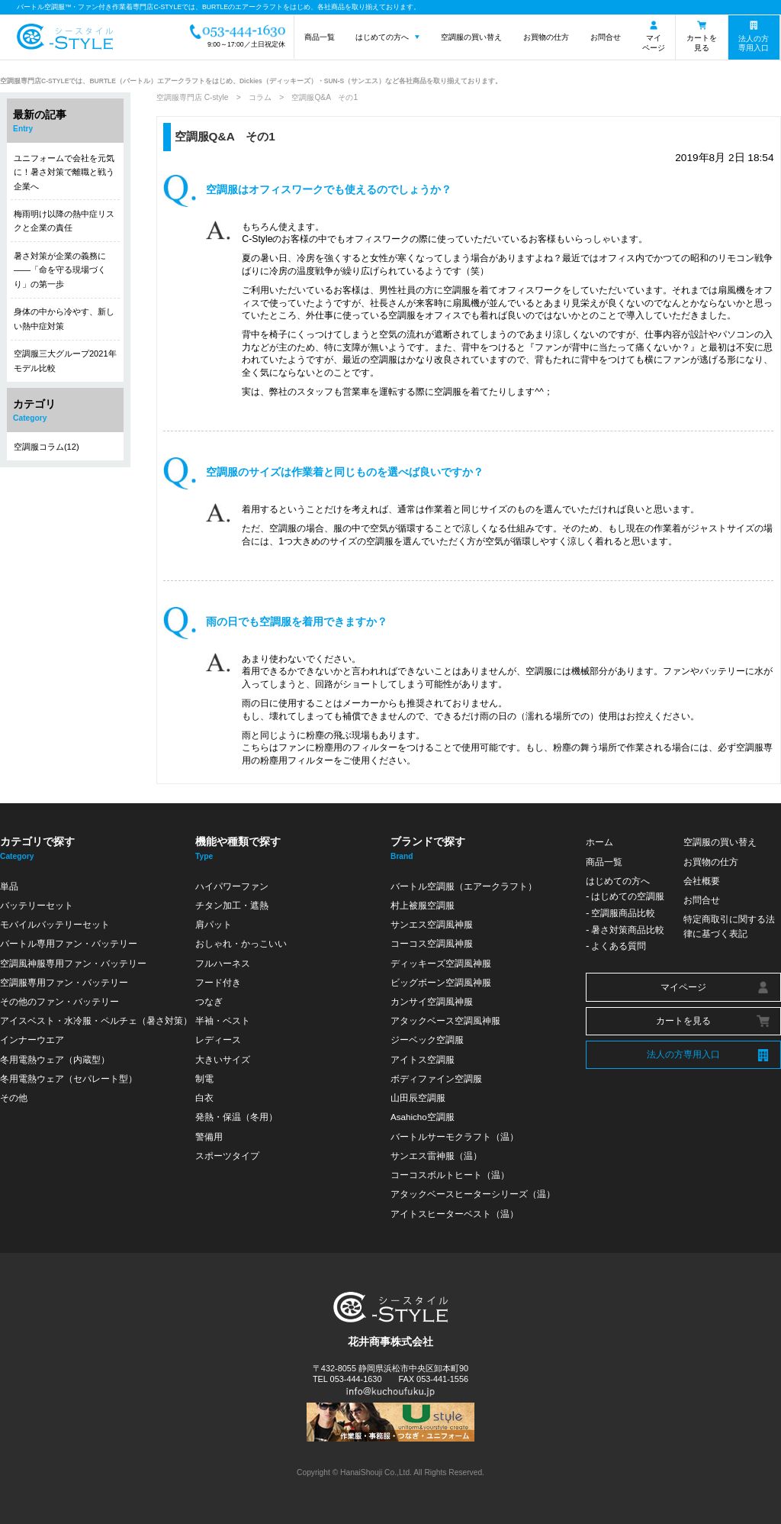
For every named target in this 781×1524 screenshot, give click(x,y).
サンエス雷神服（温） (436, 1156)
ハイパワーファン (231, 886)
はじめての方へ (382, 37)
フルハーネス (222, 963)
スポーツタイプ (227, 1156)
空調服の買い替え (471, 37)
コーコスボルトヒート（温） (449, 1175)
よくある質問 (618, 946)
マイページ (653, 43)
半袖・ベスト (222, 1020)
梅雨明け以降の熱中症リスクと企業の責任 (64, 220)
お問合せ (605, 37)
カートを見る (701, 43)
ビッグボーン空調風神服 (440, 982)
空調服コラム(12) (46, 446)
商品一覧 (319, 37)
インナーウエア (32, 1040)
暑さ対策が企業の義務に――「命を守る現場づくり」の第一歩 (60, 270)
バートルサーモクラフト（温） (454, 1136)
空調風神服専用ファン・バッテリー (73, 963)
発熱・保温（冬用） (236, 1117)
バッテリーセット (36, 905)
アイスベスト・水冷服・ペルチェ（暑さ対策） (96, 1020)
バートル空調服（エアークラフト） (463, 886)
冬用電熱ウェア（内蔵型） (55, 1059)
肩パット (213, 924)
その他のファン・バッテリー (59, 1001)
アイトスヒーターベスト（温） (454, 1214)
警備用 (209, 1136)
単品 (9, 886)
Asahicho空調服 (422, 1117)
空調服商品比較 (623, 913)
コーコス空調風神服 (431, 943)
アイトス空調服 (422, 1059)
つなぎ (209, 1001)
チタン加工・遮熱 (231, 905)
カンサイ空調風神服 (431, 1001)
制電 (204, 1078)
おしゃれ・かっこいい (241, 943)
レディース (218, 1040)
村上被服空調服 (422, 905)
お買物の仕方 (546, 37)
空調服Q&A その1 (225, 136)
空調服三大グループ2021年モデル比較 (65, 360)
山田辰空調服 (417, 1098)
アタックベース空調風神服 (445, 1020)
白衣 (204, 1098)
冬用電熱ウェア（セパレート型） (68, 1078)
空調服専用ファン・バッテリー (64, 982)
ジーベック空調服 (427, 1040)
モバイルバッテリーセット (55, 924)
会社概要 (701, 881)
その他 (13, 1098)
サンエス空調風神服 (431, 924)
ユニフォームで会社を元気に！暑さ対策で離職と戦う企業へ (64, 172)
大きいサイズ (222, 1059)
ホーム (599, 842)
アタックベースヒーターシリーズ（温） (472, 1194)
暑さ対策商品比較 (627, 930)
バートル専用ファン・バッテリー (68, 943)
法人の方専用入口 (753, 43)
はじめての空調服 (627, 896)
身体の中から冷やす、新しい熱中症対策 (64, 318)
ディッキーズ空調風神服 (440, 963)
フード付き (218, 982)
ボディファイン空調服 (436, 1078)
